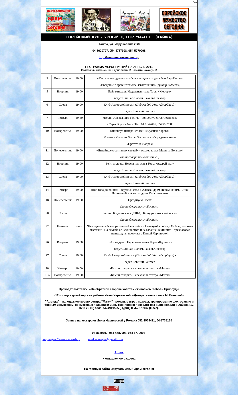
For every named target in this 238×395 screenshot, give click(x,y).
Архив (119, 352)
